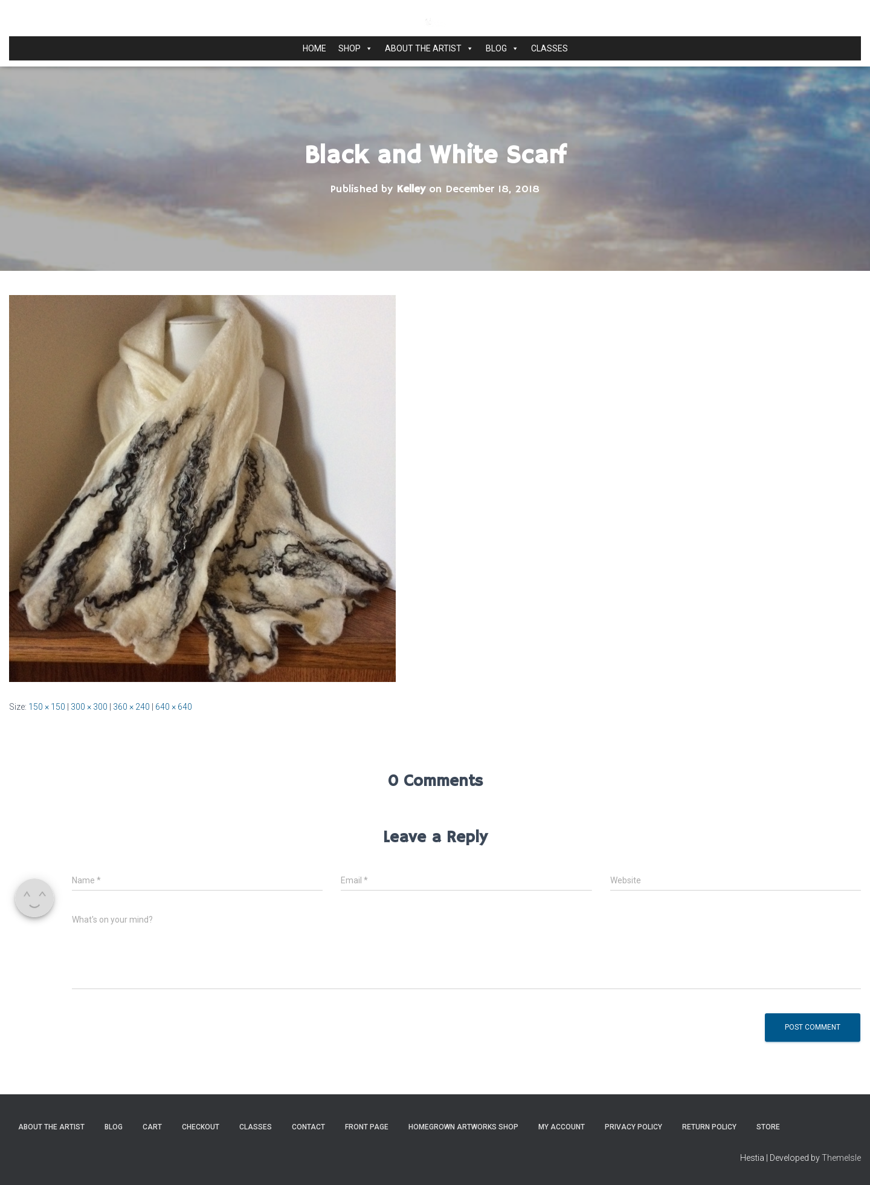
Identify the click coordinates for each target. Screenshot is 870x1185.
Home (314, 48)
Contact (308, 1127)
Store (768, 1127)
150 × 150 (46, 707)
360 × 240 (131, 707)
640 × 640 (173, 707)
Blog (502, 48)
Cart (152, 1127)
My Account (561, 1127)
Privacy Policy (633, 1127)
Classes (549, 48)
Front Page (366, 1127)
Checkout (200, 1127)
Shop (355, 48)
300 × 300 (89, 707)
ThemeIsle (841, 1158)
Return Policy (709, 1127)
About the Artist (429, 48)
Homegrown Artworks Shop (463, 1127)
